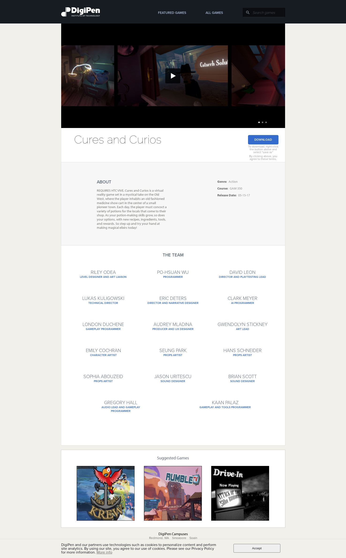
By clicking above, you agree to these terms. (263, 158)
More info (104, 552)
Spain (193, 538)
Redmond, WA (159, 538)
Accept (257, 548)
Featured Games (172, 13)
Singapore (179, 538)
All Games (214, 13)
